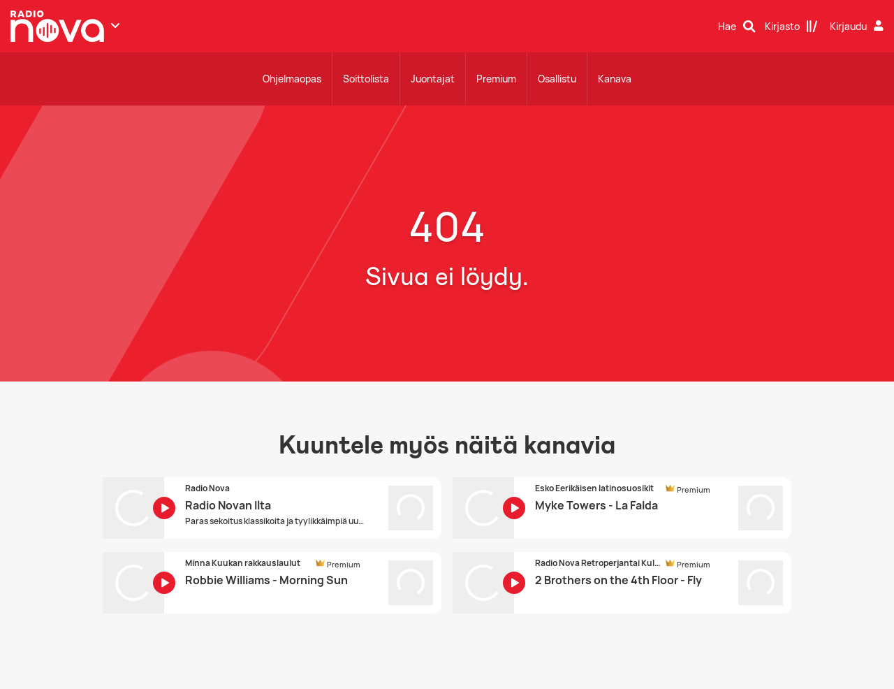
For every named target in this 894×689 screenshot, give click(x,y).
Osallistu (557, 78)
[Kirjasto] (791, 26)
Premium (496, 78)
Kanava (614, 78)
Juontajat (433, 78)
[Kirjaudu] (858, 26)
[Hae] (737, 26)
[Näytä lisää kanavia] (115, 25)
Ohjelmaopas (292, 78)
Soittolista (366, 78)
